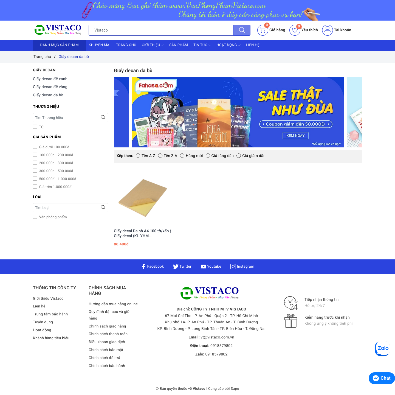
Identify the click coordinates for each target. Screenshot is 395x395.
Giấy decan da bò (48, 95)
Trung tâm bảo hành (51, 314)
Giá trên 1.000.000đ (55, 187)
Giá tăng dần (220, 156)
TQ (41, 127)
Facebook (151, 266)
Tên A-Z (145, 156)
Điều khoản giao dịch (107, 342)
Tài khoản (336, 30)
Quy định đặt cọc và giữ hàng (109, 315)
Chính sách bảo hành (107, 366)
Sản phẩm (178, 45)
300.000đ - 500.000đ (55, 171)
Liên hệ (252, 45)
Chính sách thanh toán (108, 334)
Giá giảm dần (251, 156)
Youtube (211, 266)
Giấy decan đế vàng (50, 87)
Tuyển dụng (43, 322)
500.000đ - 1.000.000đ (57, 179)
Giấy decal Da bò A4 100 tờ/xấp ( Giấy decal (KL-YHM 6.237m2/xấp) (142, 234)
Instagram (243, 266)
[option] (238, 112)
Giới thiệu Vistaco (48, 298)
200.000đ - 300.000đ (55, 163)
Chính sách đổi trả (105, 358)
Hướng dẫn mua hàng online (114, 304)
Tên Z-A (167, 156)
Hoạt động (228, 45)
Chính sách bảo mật (106, 350)
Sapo (235, 389)
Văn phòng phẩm (52, 217)
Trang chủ (126, 45)
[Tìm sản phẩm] (161, 30)
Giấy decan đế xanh (50, 79)
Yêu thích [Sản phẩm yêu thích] (303, 30)
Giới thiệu (153, 45)
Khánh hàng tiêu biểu (51, 338)
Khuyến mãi (100, 45)
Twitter (182, 266)
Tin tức (202, 45)
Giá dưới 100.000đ (53, 147)
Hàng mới (191, 156)
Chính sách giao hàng (108, 326)
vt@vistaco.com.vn (217, 337)
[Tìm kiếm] (241, 30)
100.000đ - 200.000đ (55, 155)
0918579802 (221, 346)
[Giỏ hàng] (271, 30)
